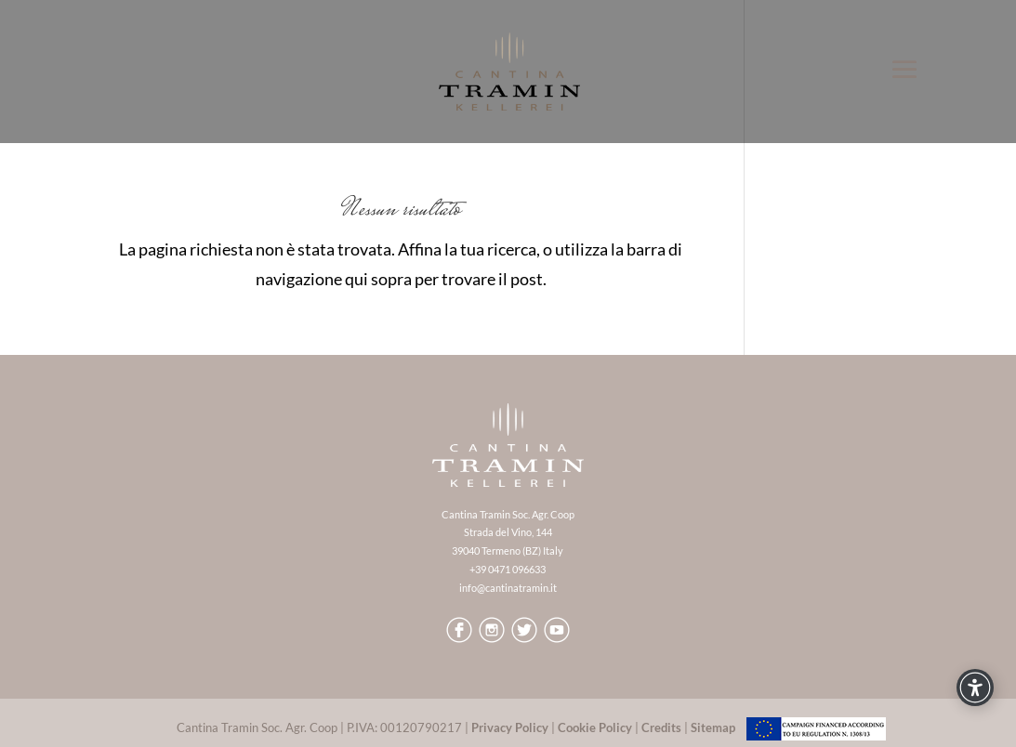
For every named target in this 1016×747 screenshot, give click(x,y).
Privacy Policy (509, 727)
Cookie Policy (595, 727)
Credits (661, 727)
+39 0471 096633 (507, 569)
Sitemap (713, 727)
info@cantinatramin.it (508, 588)
